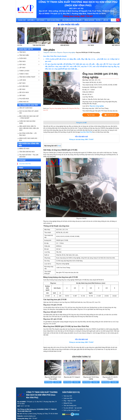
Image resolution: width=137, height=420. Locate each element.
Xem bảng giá (48, 382)
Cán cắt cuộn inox (25, 108)
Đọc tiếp (57, 382)
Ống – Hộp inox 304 (70, 401)
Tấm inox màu (24, 55)
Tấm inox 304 (68, 396)
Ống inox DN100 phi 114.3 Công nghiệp (53, 378)
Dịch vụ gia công (53, 20)
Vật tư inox (40, 20)
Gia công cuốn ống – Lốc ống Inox (28, 134)
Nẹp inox (22, 83)
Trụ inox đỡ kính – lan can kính (73, 408)
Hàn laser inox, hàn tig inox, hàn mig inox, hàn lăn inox (29, 128)
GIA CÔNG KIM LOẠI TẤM (28, 105)
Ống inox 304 (72, 108)
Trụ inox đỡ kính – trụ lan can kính (29, 156)
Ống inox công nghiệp (69, 52)
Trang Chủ (22, 20)
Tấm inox (22, 52)
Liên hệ (105, 20)
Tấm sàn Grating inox (70, 405)
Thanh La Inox (24, 71)
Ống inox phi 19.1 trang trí (72, 377)
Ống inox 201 (65, 108)
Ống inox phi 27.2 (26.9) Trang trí (110, 378)
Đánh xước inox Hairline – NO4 (29, 139)
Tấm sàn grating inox (27, 152)
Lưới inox (22, 80)
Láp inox (22, 67)
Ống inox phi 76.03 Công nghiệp (91, 378)
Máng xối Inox (24, 148)
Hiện (59, 146)
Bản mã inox (69, 45)
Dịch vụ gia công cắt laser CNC (29, 112)
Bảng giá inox (89, 20)
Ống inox (22, 61)
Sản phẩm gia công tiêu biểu (72, 20)
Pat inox (95, 45)
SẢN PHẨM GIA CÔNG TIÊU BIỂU (29, 144)
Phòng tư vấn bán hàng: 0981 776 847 (81, 139)
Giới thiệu (30, 20)
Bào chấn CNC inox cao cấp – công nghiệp (29, 117)
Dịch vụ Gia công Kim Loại (71, 410)
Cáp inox (22, 95)
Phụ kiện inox (24, 98)
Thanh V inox (23, 74)
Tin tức (98, 20)
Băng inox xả (23, 102)
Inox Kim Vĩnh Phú (25, 164)
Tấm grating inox (43, 45)
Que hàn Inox (23, 86)
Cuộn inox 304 (68, 398)
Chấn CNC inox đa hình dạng (27, 122)
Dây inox (22, 89)
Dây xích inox (24, 92)
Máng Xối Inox (68, 403)
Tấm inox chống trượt (27, 77)
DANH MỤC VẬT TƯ (26, 49)
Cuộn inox (22, 58)
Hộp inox (22, 64)
